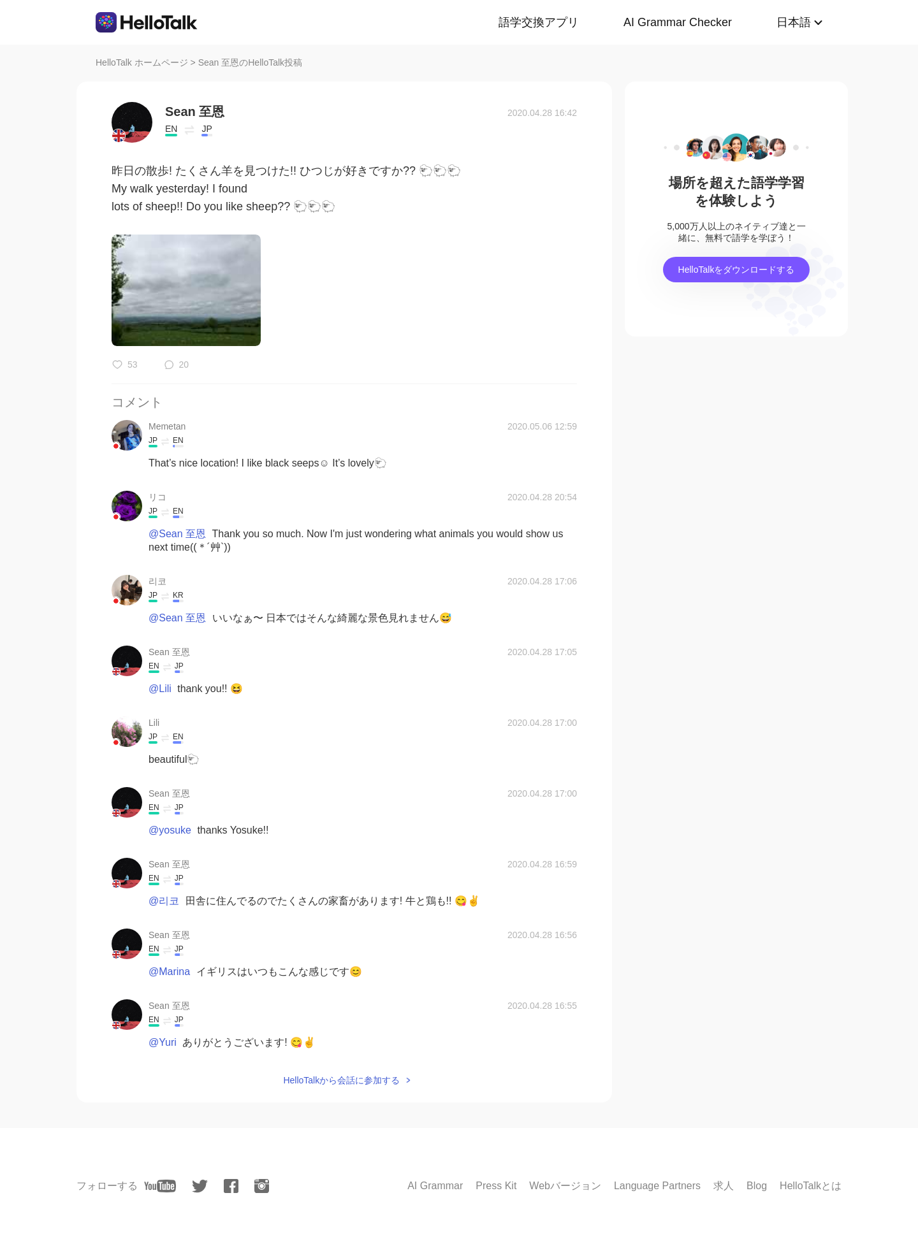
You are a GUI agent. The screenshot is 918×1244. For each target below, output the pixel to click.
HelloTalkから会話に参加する (341, 1080)
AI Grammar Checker (677, 22)
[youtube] (160, 1186)
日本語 (793, 22)
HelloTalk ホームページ (142, 62)
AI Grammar (435, 1185)
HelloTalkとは (810, 1185)
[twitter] (200, 1186)
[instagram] (261, 1186)
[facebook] (231, 1186)
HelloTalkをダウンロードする (736, 269)
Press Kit (496, 1185)
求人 (723, 1185)
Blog (757, 1185)
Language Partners (657, 1185)
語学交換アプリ (539, 22)
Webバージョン (565, 1185)
